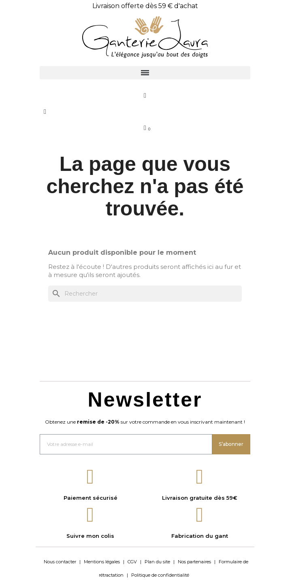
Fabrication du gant (199, 536)
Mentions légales (102, 562)
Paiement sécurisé (90, 497)
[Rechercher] (145, 294)
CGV (132, 562)
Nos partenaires (194, 562)
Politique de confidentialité (160, 575)
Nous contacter (60, 562)
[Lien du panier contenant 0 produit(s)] (145, 128)
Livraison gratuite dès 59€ (199, 497)
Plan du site (157, 562)
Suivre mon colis (90, 536)
